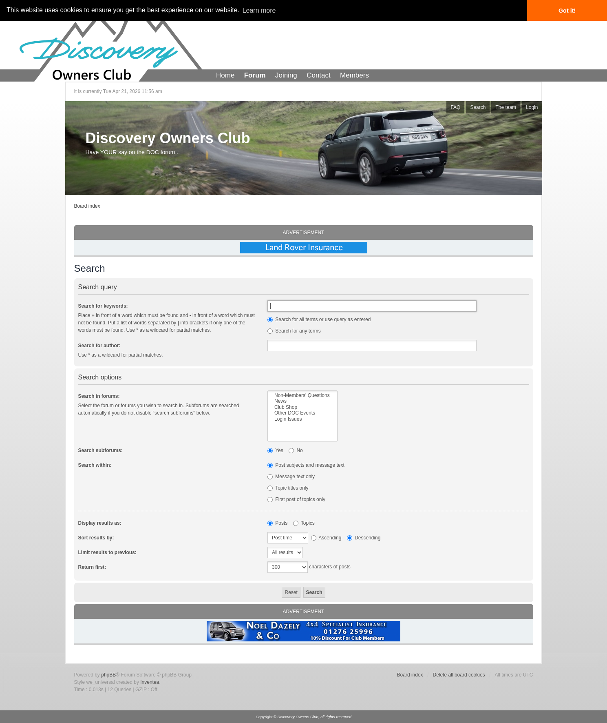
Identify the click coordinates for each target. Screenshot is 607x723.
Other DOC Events (302, 413)
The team (505, 107)
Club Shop (302, 407)
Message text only (291, 476)
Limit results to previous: (107, 552)
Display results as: (99, 523)
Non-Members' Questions (302, 395)
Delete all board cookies (459, 675)
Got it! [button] (567, 10)
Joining (286, 75)
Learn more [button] (259, 10)
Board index (87, 206)
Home (225, 75)
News (302, 401)
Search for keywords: (103, 306)
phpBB (108, 675)
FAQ (455, 107)
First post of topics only (296, 499)
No (296, 450)
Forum (255, 75)
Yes (275, 450)
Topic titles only (288, 488)
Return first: (92, 567)
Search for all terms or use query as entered (319, 319)
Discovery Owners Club (168, 138)
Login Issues (302, 419)
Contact (319, 75)
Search (478, 107)
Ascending (326, 538)
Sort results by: (96, 538)
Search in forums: (99, 396)
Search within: (95, 465)
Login (532, 107)
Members (354, 75)
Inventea (149, 682)
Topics (304, 523)
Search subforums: (100, 450)
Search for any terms (294, 331)
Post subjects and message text (305, 465)
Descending (364, 538)
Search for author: (99, 345)
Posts (277, 523)
